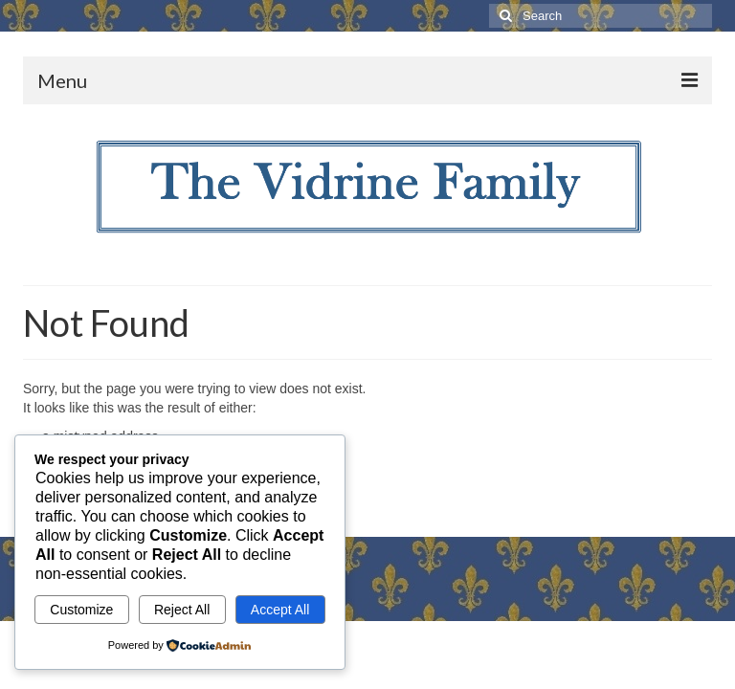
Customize (81, 609)
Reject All (182, 609)
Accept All (280, 609)
